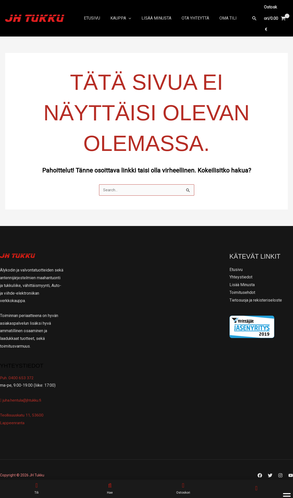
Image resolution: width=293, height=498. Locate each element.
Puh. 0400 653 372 (17, 367)
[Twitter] (270, 464)
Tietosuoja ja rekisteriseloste (255, 289)
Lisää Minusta (151, 12)
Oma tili (218, 12)
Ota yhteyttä (188, 12)
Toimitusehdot (242, 281)
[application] (125, 13)
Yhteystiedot (240, 266)
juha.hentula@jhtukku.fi (21, 389)
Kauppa (117, 13)
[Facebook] (260, 464)
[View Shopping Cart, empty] (270, 12)
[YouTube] (290, 464)
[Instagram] (280, 464)
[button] (244, 13)
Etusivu (91, 12)
